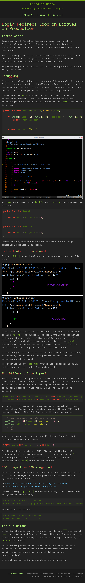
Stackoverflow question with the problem (30, 486)
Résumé (43, 15)
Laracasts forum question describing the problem (36, 483)
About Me (29, 15)
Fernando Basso (42, 4)
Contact (56, 15)
